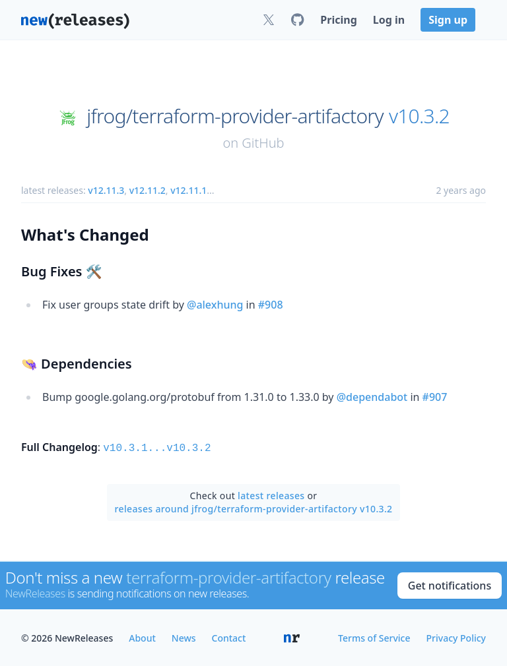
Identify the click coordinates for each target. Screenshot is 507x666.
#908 (270, 304)
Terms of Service (374, 636)
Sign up (447, 20)
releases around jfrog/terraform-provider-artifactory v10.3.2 (254, 507)
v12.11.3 (106, 190)
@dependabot (372, 397)
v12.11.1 (188, 190)
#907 (435, 397)
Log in (389, 20)
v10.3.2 (419, 116)
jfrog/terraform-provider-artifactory (234, 116)
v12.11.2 (147, 190)
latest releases (271, 494)
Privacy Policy (456, 636)
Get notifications (449, 584)
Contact (229, 636)
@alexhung (215, 304)
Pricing (338, 20)
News (184, 636)
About (142, 636)
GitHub (263, 143)
